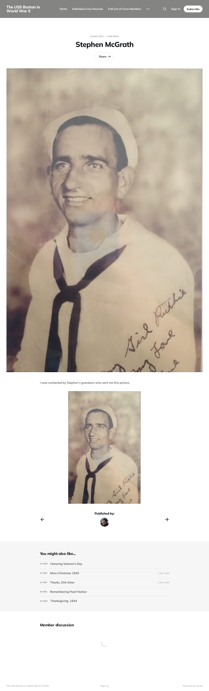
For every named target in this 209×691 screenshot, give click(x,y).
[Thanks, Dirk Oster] (104, 582)
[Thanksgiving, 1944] (104, 600)
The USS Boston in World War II (23, 9)
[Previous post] (42, 519)
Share (105, 56)
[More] (148, 9)
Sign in (175, 9)
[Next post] (167, 519)
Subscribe (193, 9)
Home (63, 9)
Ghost (199, 685)
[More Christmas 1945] (104, 573)
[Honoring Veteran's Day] (104, 563)
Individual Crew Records (87, 9)
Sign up (104, 685)
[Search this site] (164, 9)
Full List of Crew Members (124, 9)
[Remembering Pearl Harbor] (104, 591)
